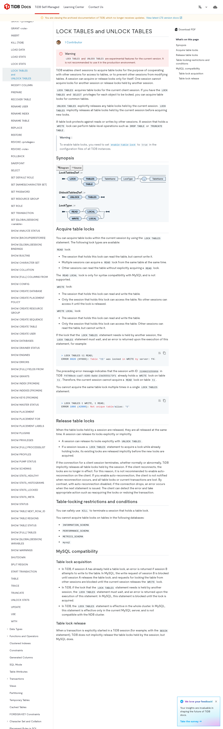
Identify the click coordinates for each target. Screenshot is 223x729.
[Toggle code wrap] (159, 353)
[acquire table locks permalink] (97, 229)
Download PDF (185, 29)
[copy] (164, 353)
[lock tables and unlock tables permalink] (155, 31)
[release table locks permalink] (97, 421)
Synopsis (181, 45)
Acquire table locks (187, 50)
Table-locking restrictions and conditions (193, 62)
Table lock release (189, 78)
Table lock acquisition (191, 73)
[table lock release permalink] (88, 623)
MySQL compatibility (188, 68)
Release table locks (187, 55)
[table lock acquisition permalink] (94, 562)
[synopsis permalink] (77, 158)
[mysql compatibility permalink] (101, 551)
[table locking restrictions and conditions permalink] (140, 501)
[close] (216, 701)
